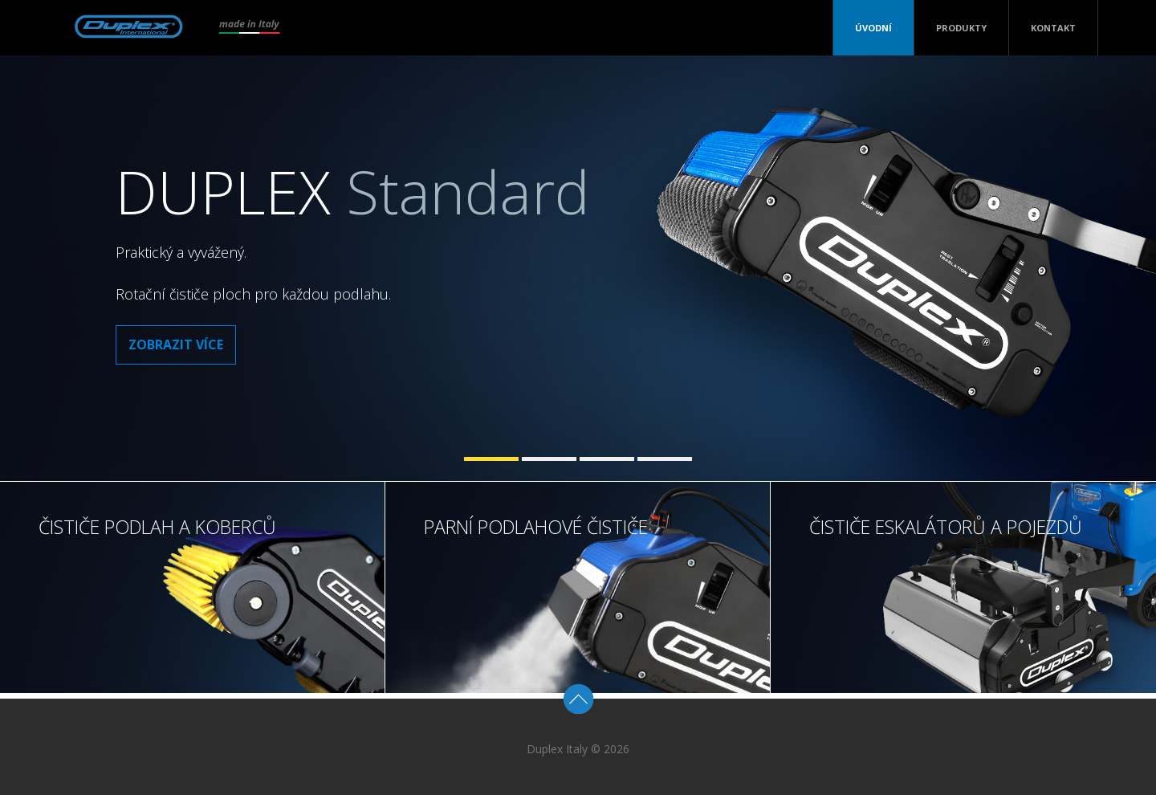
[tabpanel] (578, 268)
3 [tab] (607, 459)
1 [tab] (491, 459)
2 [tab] (549, 459)
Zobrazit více (175, 344)
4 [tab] (664, 459)
